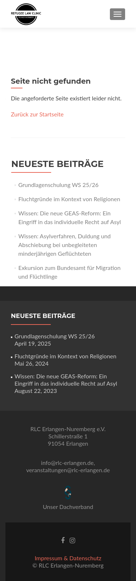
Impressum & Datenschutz (67, 557)
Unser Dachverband (68, 506)
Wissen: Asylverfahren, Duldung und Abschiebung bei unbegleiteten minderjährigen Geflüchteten (64, 244)
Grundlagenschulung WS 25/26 (58, 184)
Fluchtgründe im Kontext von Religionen (69, 198)
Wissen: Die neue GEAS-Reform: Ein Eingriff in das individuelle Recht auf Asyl (66, 380)
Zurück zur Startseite (37, 114)
